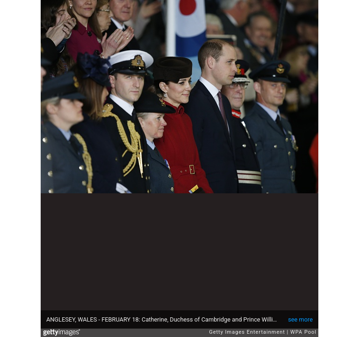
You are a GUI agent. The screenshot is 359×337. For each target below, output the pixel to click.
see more (300, 319)
